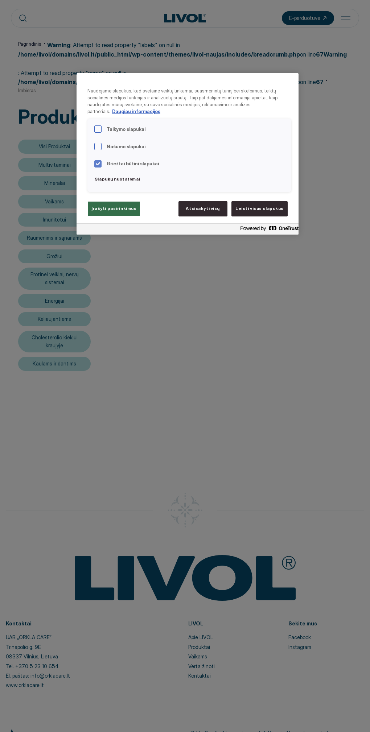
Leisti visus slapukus (259, 208)
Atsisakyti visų (203, 208)
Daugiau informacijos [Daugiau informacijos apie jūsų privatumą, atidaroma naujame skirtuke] (136, 111)
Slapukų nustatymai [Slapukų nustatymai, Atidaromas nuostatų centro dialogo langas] (117, 179)
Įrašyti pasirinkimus (113, 208)
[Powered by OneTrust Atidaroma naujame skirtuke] (267, 230)
